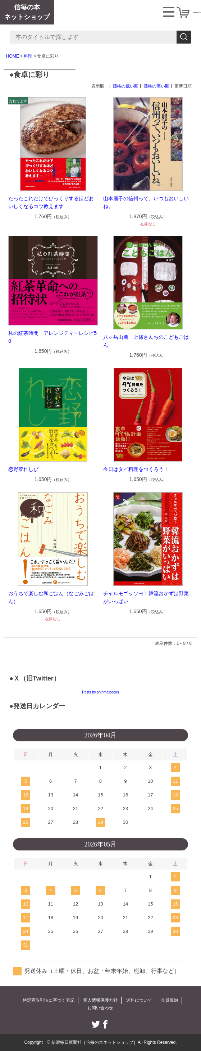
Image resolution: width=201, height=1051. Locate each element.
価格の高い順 (156, 86)
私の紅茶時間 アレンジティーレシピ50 (52, 337)
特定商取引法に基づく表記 (48, 1000)
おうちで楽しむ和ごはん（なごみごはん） (51, 597)
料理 (28, 56)
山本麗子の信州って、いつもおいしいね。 (146, 202)
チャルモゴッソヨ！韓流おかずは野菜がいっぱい (146, 597)
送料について (139, 1000)
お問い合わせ (100, 1007)
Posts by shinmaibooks (100, 692)
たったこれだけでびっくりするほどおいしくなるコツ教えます (51, 202)
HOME (12, 56)
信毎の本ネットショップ (27, 12)
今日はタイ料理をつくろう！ (136, 469)
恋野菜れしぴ (23, 469)
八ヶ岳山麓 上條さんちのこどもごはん (146, 341)
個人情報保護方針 (100, 1000)
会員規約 (169, 1000)
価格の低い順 (125, 86)
